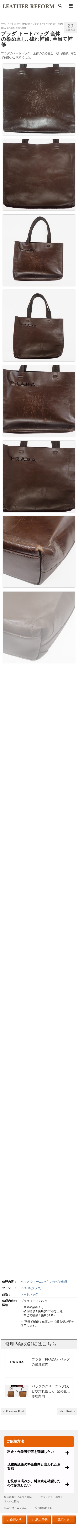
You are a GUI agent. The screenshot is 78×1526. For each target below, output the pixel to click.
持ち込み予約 (39, 1519)
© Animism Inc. (43, 1507)
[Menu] (71, 6)
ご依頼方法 (14, 1519)
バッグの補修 (59, 1281)
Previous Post (15, 1411)
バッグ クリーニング (34, 1281)
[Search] (60, 6)
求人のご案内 (11, 1501)
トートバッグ (29, 1294)
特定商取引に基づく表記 (18, 1497)
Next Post (65, 1411)
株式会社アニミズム (15, 1507)
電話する (63, 1519)
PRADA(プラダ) (31, 1288)
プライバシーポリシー (52, 1497)
